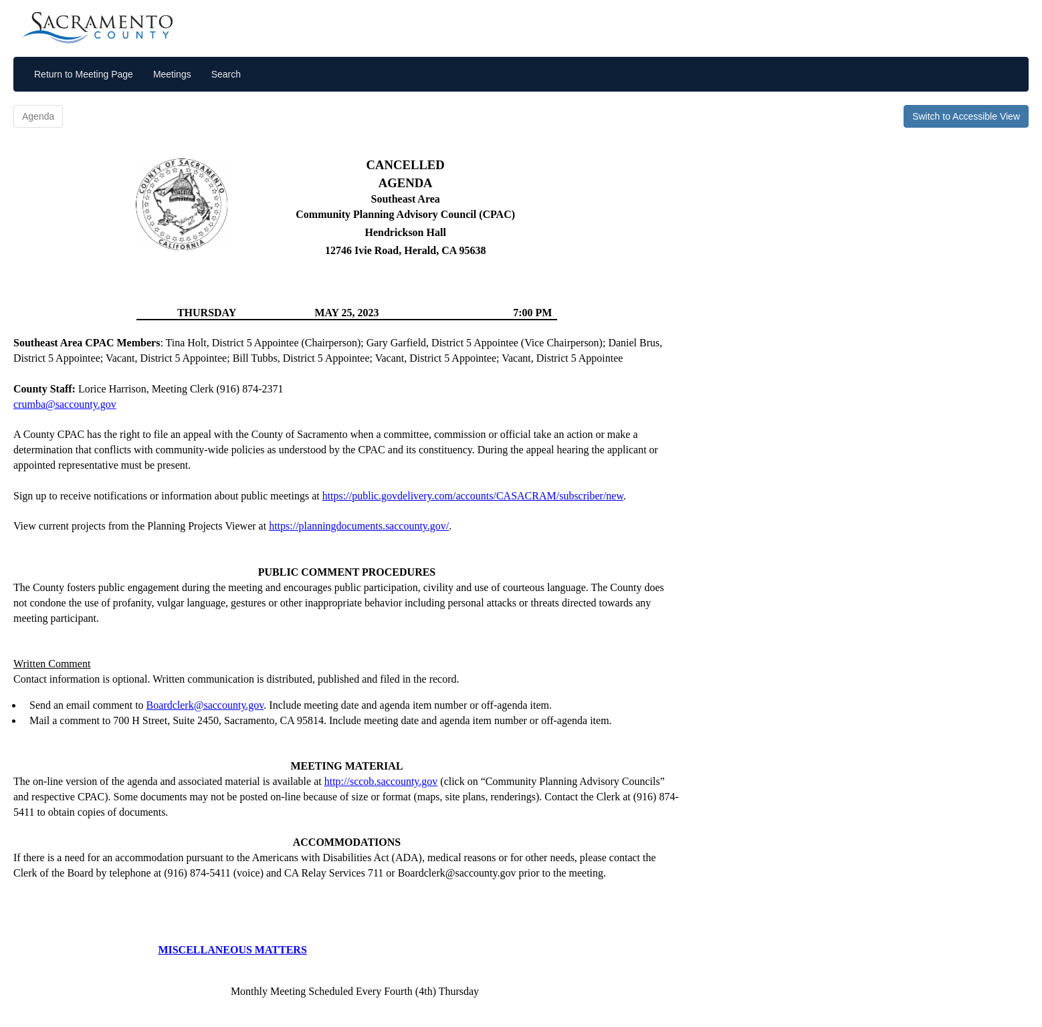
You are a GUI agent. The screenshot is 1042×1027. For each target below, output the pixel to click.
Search (226, 74)
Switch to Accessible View (966, 116)
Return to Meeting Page (83, 74)
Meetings (172, 74)
